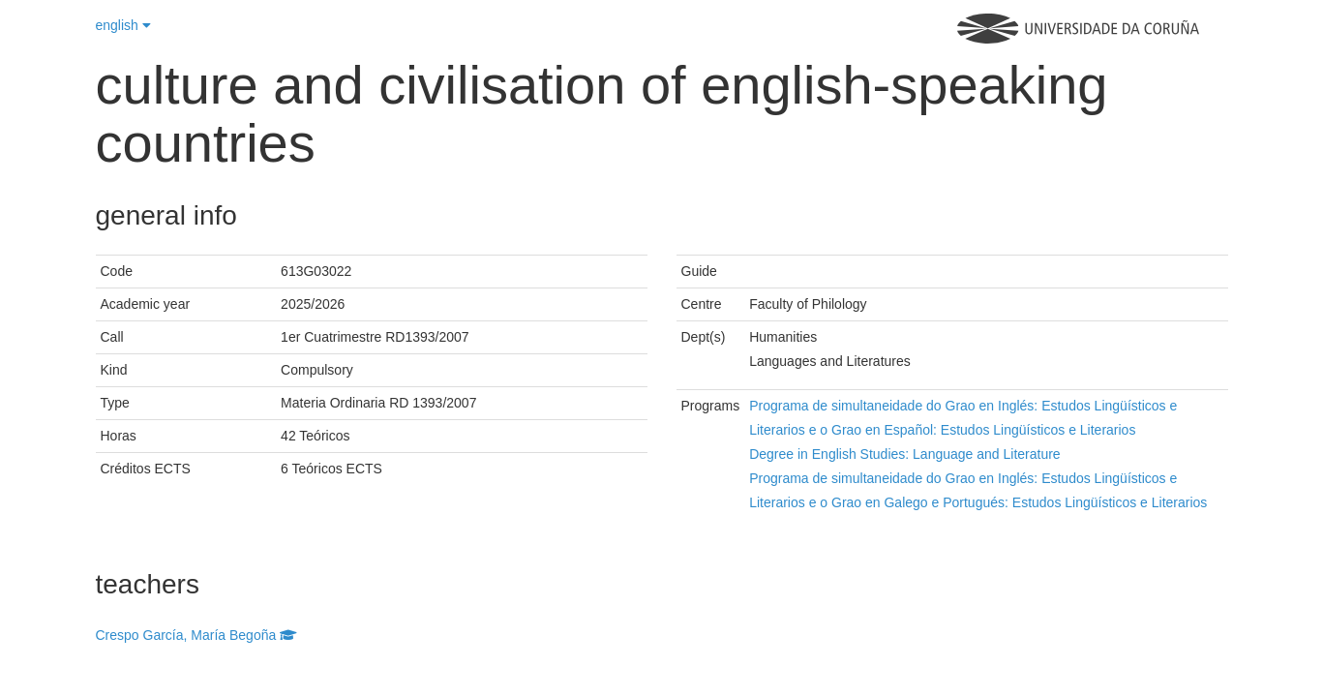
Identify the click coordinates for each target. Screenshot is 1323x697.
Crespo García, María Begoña (197, 635)
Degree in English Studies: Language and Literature (904, 454)
